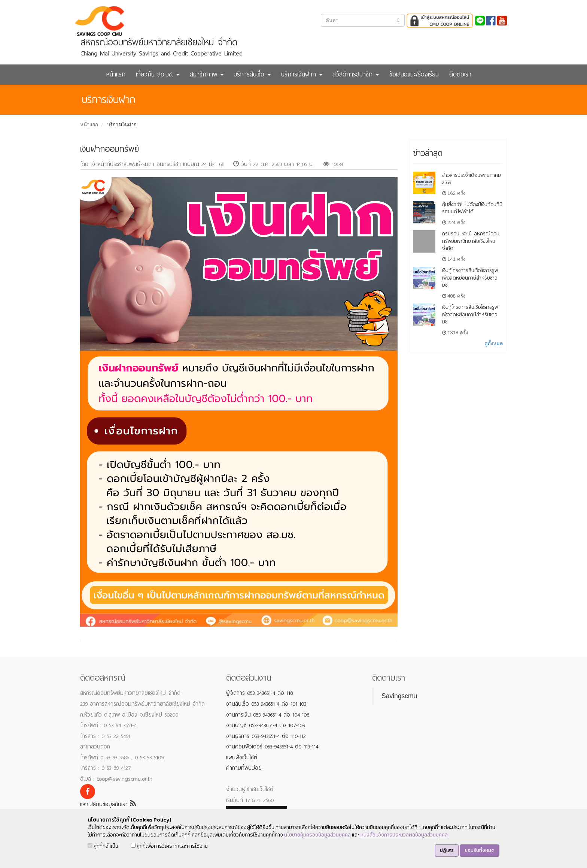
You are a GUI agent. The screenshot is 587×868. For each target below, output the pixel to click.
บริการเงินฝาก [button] (301, 74)
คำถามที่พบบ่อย (244, 768)
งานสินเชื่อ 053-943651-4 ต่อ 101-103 (266, 704)
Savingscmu (399, 696)
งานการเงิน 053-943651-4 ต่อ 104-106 (267, 715)
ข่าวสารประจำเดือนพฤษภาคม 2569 (471, 179)
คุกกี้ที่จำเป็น (103, 846)
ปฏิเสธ (447, 850)
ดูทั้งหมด (493, 343)
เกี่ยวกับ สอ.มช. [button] (157, 74)
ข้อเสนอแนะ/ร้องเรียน (414, 74)
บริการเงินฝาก (122, 124)
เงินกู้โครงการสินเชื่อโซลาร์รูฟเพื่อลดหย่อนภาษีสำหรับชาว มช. (470, 278)
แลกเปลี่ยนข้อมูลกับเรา (108, 804)
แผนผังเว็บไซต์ (241, 757)
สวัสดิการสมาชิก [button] (355, 74)
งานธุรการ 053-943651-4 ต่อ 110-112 (266, 736)
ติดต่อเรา (460, 74)
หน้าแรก (115, 74)
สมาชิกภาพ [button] (206, 74)
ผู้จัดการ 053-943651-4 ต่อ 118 (259, 693)
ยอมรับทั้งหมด (480, 850)
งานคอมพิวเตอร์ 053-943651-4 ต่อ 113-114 (272, 746)
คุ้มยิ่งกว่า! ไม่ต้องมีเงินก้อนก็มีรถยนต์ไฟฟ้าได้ (472, 208)
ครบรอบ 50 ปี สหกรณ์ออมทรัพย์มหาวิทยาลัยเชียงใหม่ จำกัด (470, 241)
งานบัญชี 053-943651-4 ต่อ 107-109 (265, 725)
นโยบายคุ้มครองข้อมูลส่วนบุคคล (317, 835)
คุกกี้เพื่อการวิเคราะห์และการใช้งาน (169, 846)
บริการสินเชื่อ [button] (252, 74)
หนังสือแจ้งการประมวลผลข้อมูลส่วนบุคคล (404, 835)
